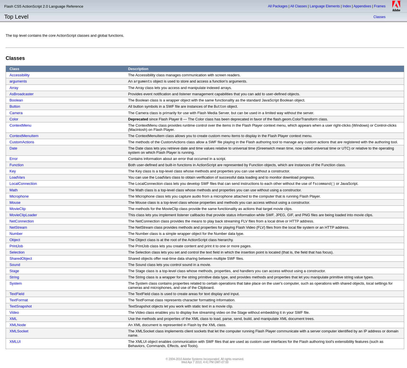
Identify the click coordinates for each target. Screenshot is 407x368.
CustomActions (22, 142)
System (16, 283)
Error (14, 159)
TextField (17, 294)
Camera (16, 113)
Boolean (16, 100)
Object (15, 240)
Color (14, 119)
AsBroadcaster (22, 94)
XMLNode (18, 325)
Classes (379, 17)
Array (14, 88)
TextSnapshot (21, 306)
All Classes (298, 6)
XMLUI (15, 341)
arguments (18, 81)
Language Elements (325, 6)
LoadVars (17, 177)
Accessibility (20, 75)
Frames (380, 6)
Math (14, 190)
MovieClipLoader (23, 215)
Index (347, 6)
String (14, 277)
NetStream (18, 227)
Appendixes (362, 6)
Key (13, 171)
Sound (15, 265)
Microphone (19, 196)
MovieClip (18, 209)
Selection (17, 252)
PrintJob (16, 246)
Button (15, 106)
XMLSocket (19, 331)
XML (13, 319)
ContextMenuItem (24, 136)
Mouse (15, 202)
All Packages (277, 6)
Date (13, 148)
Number (16, 233)
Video (14, 312)
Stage (14, 271)
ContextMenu (20, 125)
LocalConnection (23, 183)
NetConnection (22, 221)
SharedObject (21, 258)
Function (17, 165)
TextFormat (19, 300)
